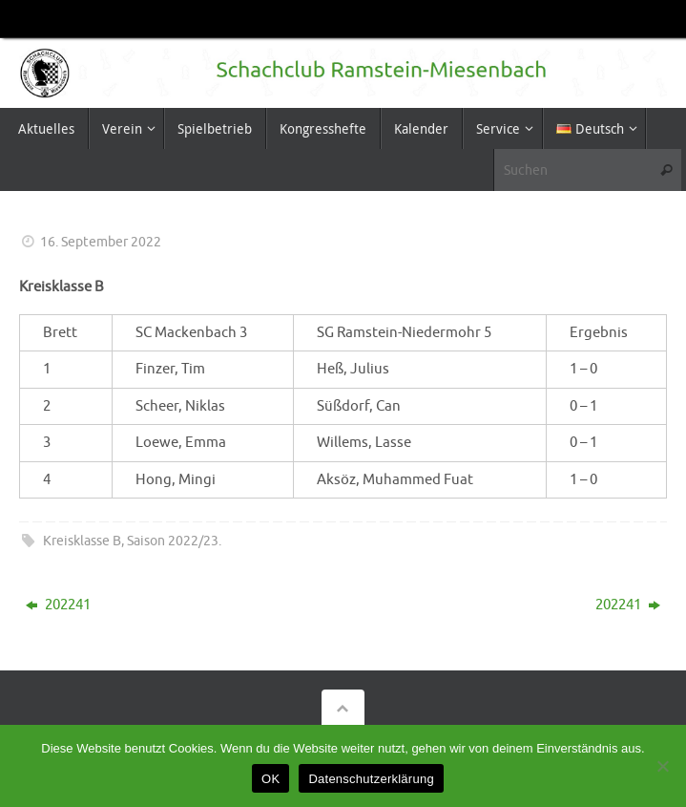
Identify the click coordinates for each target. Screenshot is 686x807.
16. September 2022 (100, 242)
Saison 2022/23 (172, 541)
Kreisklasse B (82, 541)
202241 (58, 605)
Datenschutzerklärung (370, 779)
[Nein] (662, 765)
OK (270, 779)
